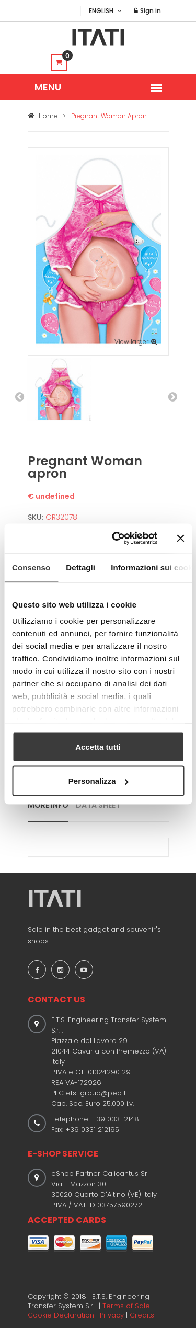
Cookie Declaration (61, 1315)
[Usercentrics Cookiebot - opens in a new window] (116, 538)
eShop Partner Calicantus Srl (100, 1173)
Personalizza (98, 780)
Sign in (147, 10)
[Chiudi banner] (180, 538)
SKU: (35, 517)
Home (42, 115)
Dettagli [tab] (80, 567)
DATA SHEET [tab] (98, 805)
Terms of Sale (126, 1306)
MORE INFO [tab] (48, 805)
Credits (142, 1315)
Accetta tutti (98, 746)
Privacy (112, 1315)
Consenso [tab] (31, 567)
